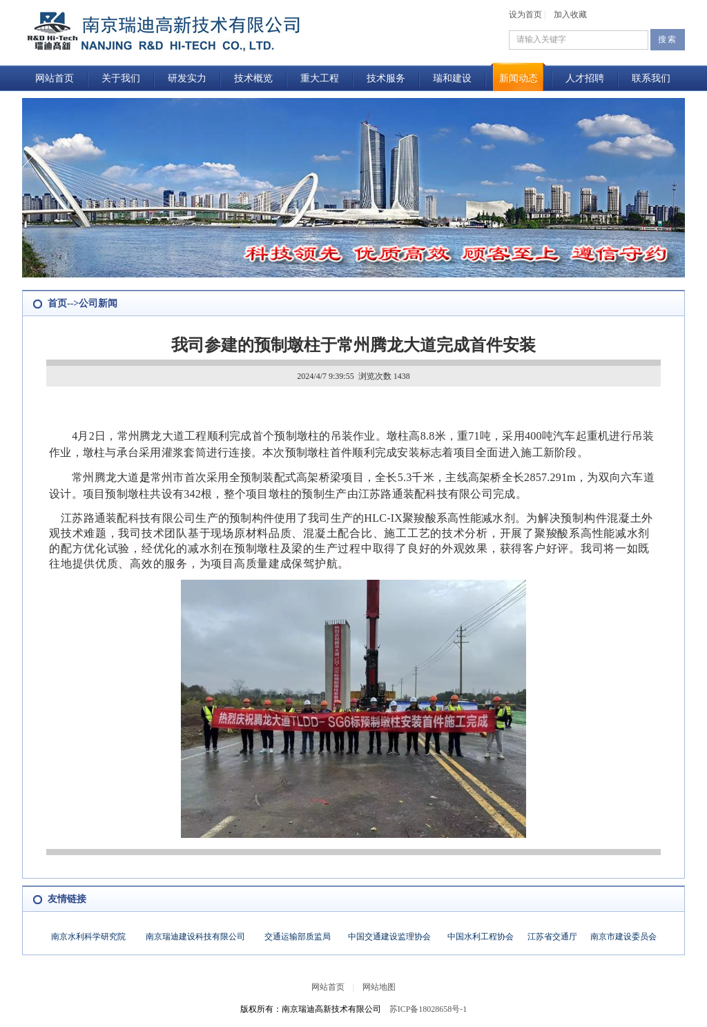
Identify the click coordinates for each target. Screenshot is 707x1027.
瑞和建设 (452, 78)
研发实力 (187, 78)
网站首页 (54, 78)
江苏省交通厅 (552, 936)
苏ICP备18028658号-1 (428, 1009)
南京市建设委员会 (623, 936)
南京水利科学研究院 (88, 936)
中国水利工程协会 (480, 936)
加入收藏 (570, 14)
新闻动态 (518, 78)
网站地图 (379, 987)
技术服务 (386, 78)
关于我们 (120, 78)
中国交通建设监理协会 (389, 936)
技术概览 (253, 78)
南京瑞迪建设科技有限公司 (195, 936)
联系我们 (651, 78)
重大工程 (319, 78)
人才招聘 (584, 78)
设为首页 (525, 14)
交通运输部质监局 (297, 936)
